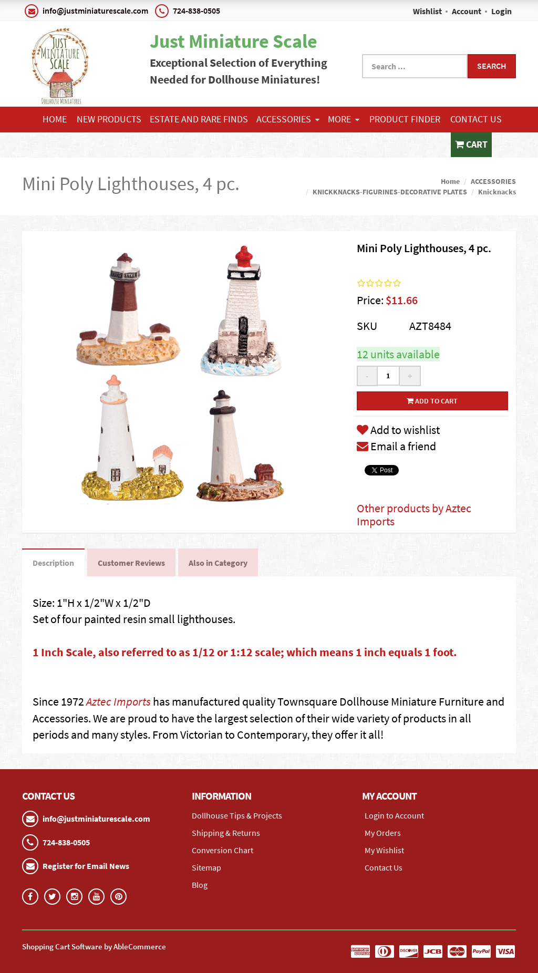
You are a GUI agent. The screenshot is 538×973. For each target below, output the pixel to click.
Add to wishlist (398, 429)
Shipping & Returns (226, 832)
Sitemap (206, 867)
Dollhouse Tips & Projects (237, 815)
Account (466, 11)
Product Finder (404, 119)
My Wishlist (384, 850)
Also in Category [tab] (218, 562)
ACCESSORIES (287, 119)
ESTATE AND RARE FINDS (199, 119)
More (343, 119)
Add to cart (432, 401)
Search (491, 65)
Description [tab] (53, 562)
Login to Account (394, 815)
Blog (200, 884)
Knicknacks (497, 191)
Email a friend (396, 446)
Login (501, 11)
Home (55, 119)
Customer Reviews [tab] (131, 562)
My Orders (383, 832)
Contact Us (476, 119)
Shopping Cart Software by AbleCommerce (94, 946)
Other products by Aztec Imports (414, 514)
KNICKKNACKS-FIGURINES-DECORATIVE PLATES (390, 191)
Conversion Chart (222, 850)
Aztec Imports (118, 701)
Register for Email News (86, 866)
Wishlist (427, 11)
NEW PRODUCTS (109, 119)
